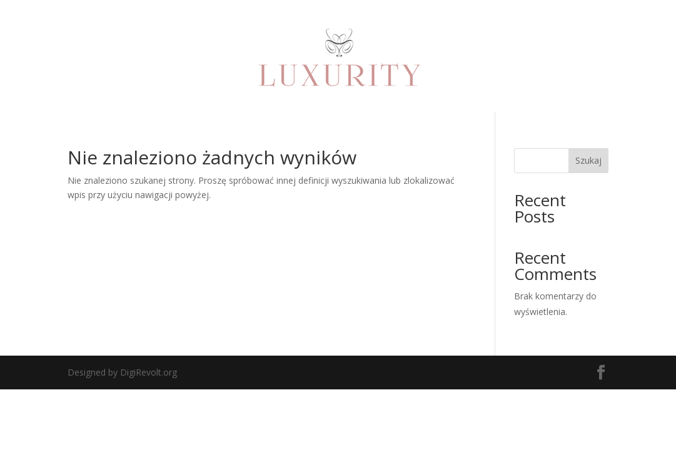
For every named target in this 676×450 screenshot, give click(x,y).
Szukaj (588, 160)
